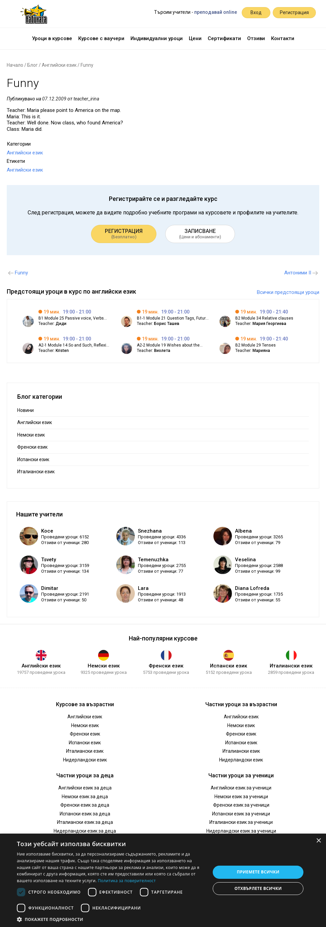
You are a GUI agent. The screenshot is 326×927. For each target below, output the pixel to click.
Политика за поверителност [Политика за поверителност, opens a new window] (127, 881)
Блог (32, 65)
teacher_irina (86, 98)
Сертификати (224, 38)
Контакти (282, 38)
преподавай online (215, 12)
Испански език (33, 459)
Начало (15, 65)
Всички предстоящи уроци (288, 292)
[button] (111, 919)
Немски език (31, 435)
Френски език (32, 447)
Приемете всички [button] (258, 872)
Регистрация (294, 12)
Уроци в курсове (52, 38)
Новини (25, 410)
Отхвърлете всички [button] (257, 888)
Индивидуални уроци (156, 38)
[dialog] (163, 880)
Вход (256, 12)
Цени (195, 38)
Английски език (59, 65)
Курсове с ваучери (101, 38)
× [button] (318, 840)
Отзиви (256, 38)
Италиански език (36, 471)
